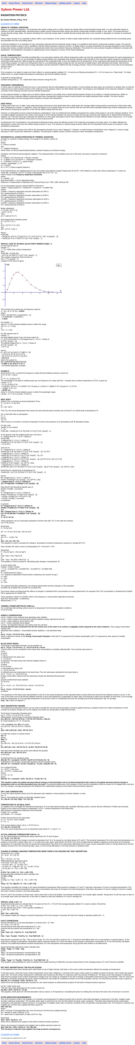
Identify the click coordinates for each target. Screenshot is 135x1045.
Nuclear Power (27, 3)
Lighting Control (65, 3)
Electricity (39, 3)
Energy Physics (14, 3)
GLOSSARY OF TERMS (10, 24)
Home (4, 3)
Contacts (76, 3)
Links (84, 3)
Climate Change (51, 3)
